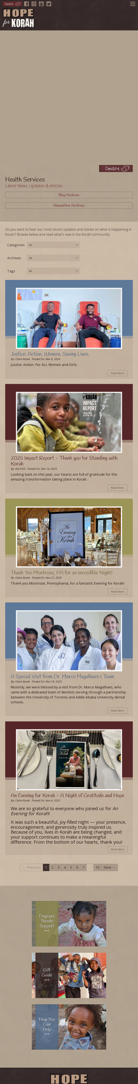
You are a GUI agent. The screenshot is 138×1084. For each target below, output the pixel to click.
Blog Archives (69, 195)
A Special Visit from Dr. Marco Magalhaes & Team (62, 676)
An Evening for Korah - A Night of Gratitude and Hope (67, 795)
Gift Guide (47, 973)
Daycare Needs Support (47, 921)
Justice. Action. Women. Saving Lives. (50, 354)
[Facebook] (27, 3)
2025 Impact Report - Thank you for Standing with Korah (64, 461)
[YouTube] (42, 3)
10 (97, 867)
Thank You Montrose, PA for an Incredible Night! (62, 572)
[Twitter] (49, 3)
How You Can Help (47, 1024)
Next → (110, 867)
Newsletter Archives (69, 205)
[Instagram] (34, 3)
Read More (117, 373)
